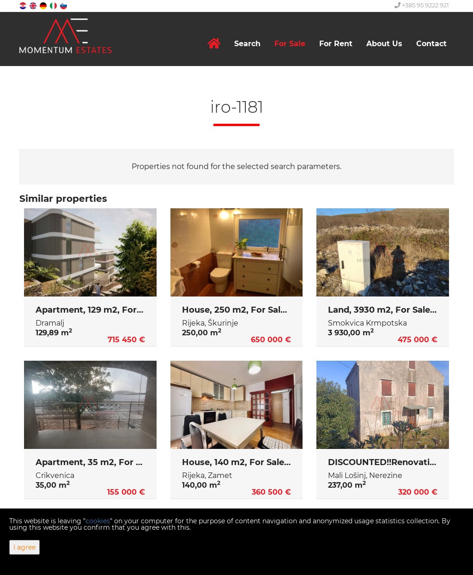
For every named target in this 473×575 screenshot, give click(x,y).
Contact (431, 43)
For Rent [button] (335, 43)
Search (247, 43)
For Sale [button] (289, 43)
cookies (97, 521)
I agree (24, 547)
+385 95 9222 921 (421, 5)
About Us (384, 43)
